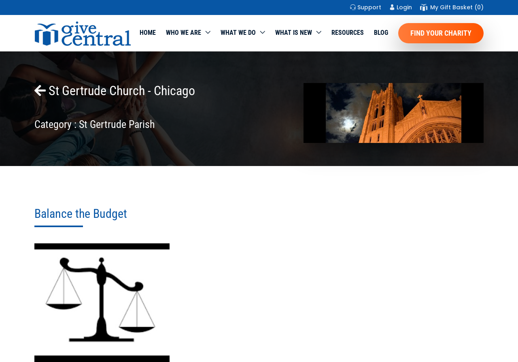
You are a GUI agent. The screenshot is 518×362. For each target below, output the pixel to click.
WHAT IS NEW (293, 32)
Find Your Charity (440, 33)
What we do (238, 32)
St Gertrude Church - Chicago (114, 90)
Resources (347, 32)
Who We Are (183, 32)
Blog (381, 32)
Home (148, 32)
